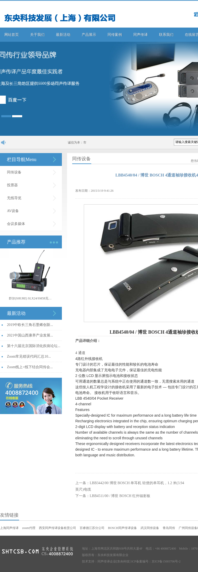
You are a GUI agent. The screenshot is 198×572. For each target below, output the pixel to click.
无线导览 (14, 198)
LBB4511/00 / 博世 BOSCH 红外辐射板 (120, 496)
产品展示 (89, 35)
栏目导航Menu (21, 159)
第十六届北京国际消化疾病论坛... (33, 346)
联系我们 (166, 35)
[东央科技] (123, 561)
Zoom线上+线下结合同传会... (30, 367)
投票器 (12, 185)
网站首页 (11, 35)
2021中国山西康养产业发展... (30, 335)
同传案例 (115, 35)
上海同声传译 (9, 528)
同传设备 (14, 172)
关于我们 (37, 35)
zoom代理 (28, 528)
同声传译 (140, 35)
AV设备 (13, 211)
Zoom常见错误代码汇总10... (29, 356)
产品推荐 (16, 242)
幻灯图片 (6, 29)
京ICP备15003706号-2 (166, 561)
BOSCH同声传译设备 (122, 528)
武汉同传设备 (150, 528)
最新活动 (63, 35)
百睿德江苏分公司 (92, 528)
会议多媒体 (16, 224)
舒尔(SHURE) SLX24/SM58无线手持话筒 (31, 298)
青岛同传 (169, 528)
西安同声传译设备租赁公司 (57, 528)
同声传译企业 (106, 561)
